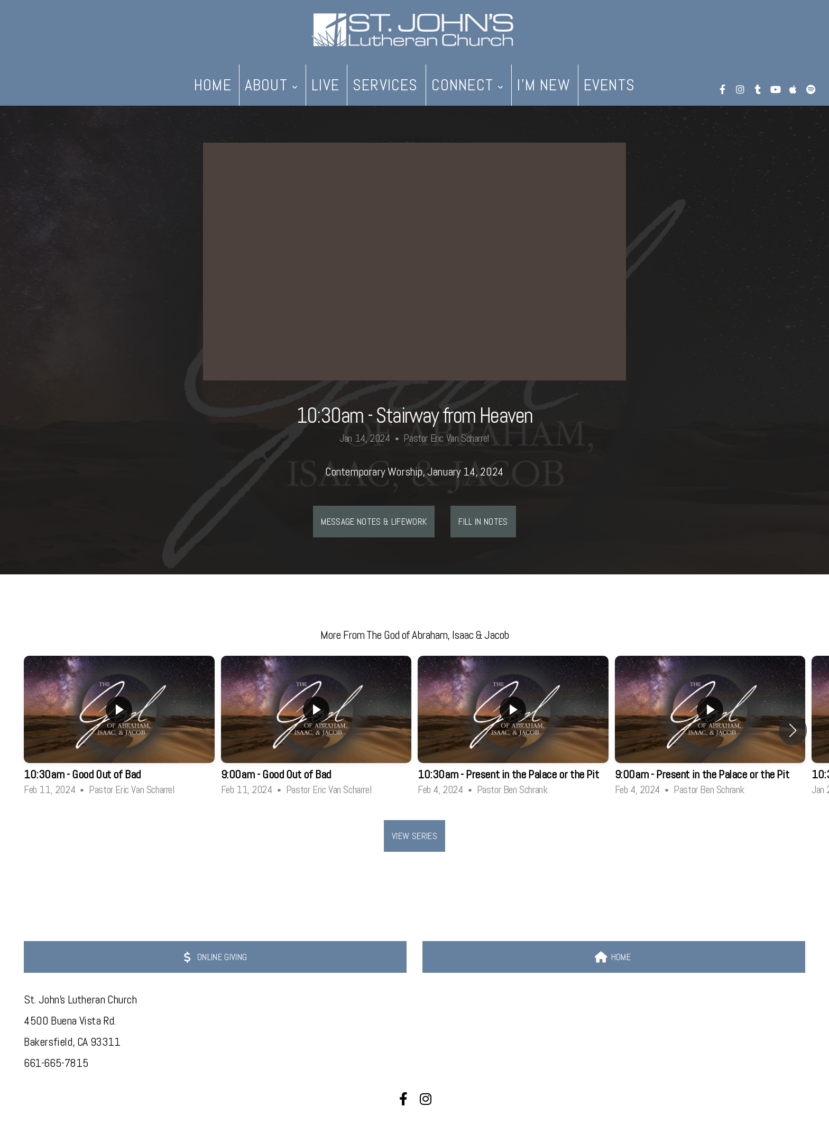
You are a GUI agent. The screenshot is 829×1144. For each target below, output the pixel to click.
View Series (414, 836)
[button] (793, 730)
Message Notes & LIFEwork (374, 521)
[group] (119, 730)
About (271, 85)
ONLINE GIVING (214, 957)
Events (609, 85)
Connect (467, 85)
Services (385, 85)
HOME (612, 957)
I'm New (543, 85)
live (325, 85)
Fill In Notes (483, 521)
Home (213, 85)
